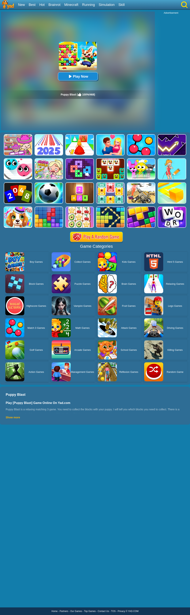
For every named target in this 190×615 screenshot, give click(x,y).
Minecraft (71, 5)
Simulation (107, 5)
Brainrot (54, 5)
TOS (113, 611)
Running (88, 5)
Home (54, 611)
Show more (13, 417)
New (21, 5)
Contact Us (103, 611)
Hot (42, 5)
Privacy (121, 611)
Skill (121, 5)
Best (32, 5)
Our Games (76, 611)
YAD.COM (133, 611)
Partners (64, 611)
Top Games (90, 611)
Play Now (78, 76)
